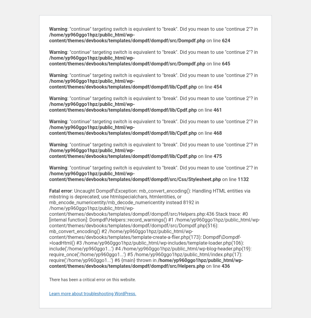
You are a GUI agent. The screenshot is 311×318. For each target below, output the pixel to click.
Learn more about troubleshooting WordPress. (92, 293)
